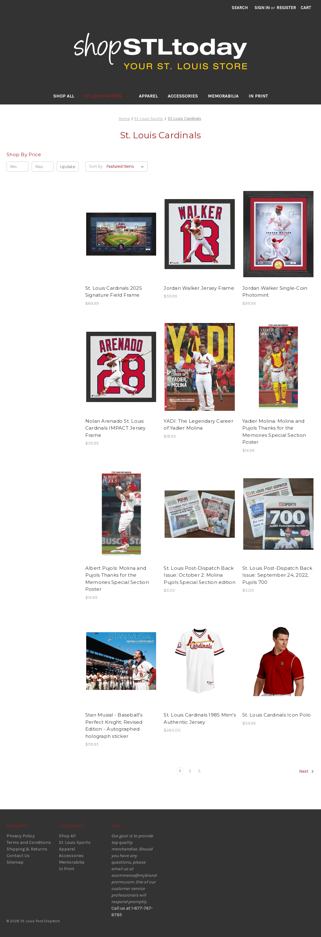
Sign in (262, 7)
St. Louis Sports (106, 96)
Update (68, 166)
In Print (258, 96)
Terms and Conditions (29, 842)
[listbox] (126, 166)
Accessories (183, 96)
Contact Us (18, 855)
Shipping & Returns (27, 849)
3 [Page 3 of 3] (199, 771)
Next (306, 771)
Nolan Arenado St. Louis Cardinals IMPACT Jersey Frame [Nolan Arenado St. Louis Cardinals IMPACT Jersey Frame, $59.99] (115, 428)
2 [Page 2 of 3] (190, 771)
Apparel (148, 96)
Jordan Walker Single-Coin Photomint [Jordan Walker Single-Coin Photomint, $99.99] (274, 291)
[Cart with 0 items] (305, 7)
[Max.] (43, 166)
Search (240, 7)
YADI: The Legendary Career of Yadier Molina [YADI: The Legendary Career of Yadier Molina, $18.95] (198, 424)
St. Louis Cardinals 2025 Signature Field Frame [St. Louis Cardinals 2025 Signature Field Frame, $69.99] (113, 291)
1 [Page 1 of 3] (180, 771)
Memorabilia (223, 96)
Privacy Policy (21, 836)
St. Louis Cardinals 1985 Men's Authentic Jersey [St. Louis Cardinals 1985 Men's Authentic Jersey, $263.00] (200, 718)
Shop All (63, 96)
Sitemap (15, 862)
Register (286, 7)
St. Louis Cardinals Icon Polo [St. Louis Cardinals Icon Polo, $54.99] (276, 715)
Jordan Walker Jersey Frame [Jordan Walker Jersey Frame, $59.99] (199, 288)
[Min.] (18, 166)
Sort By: (96, 166)
